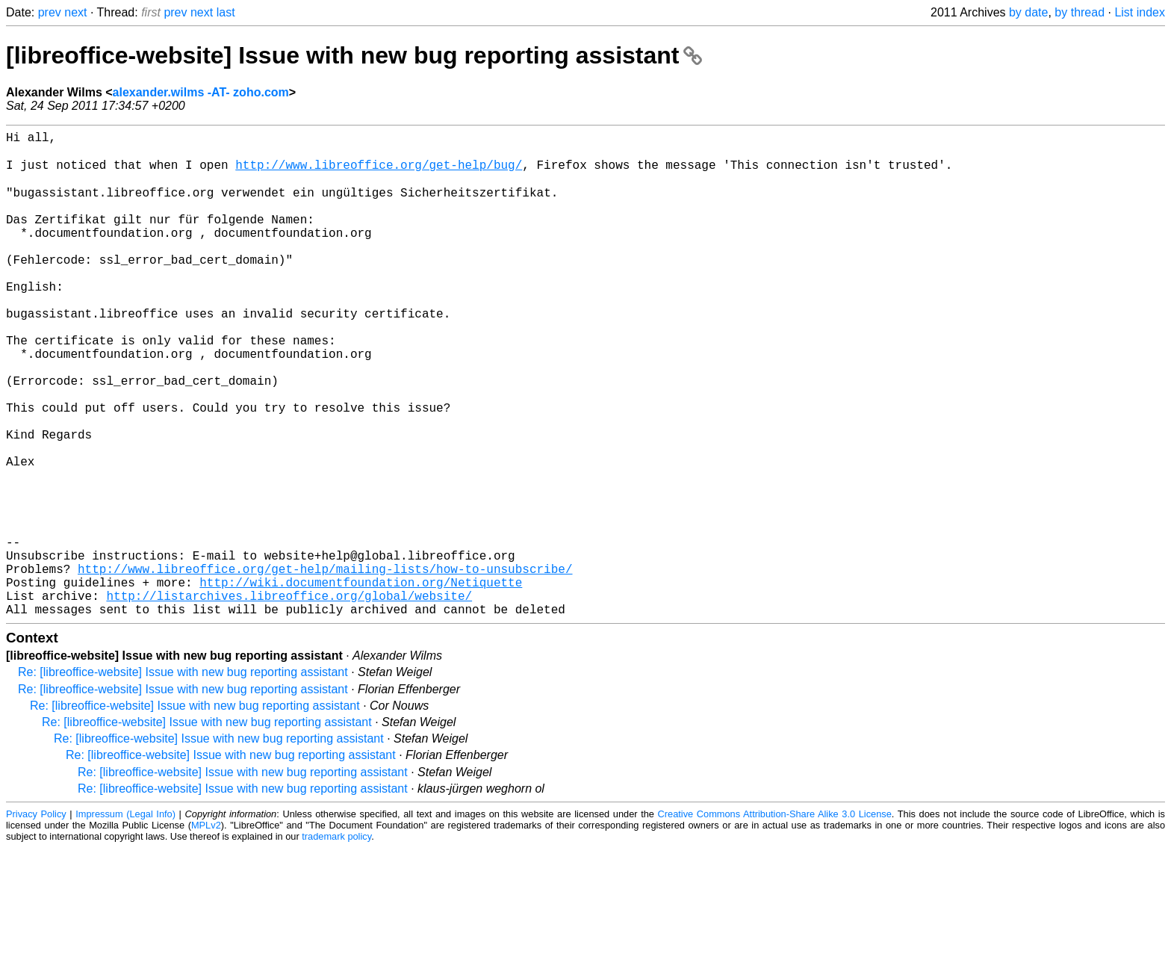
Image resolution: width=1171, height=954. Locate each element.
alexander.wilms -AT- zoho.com (201, 92)
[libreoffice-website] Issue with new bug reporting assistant (354, 55)
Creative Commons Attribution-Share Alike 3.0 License (775, 920)
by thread (1079, 12)
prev (49, 12)
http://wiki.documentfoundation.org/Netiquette (360, 682)
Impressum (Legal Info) (125, 920)
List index (1139, 12)
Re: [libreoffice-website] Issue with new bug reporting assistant (183, 778)
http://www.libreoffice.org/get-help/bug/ (378, 172)
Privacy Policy (36, 920)
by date (1028, 12)
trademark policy (336, 942)
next (75, 12)
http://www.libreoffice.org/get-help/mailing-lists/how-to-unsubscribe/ (325, 665)
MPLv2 (206, 931)
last (226, 12)
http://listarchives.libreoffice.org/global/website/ (289, 698)
